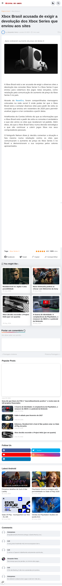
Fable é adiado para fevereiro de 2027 (28, 415)
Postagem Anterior (10, 354)
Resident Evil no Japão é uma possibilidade (15, 288)
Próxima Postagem (52, 354)
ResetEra (20, 100)
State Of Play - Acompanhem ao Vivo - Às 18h (16, 516)
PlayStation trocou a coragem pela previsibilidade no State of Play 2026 (45, 490)
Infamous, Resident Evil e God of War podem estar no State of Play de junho (36, 425)
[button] (3, 3)
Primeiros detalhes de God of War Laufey (14, 490)
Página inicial (5, 11)
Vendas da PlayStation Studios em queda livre (45, 516)
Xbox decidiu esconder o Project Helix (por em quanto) (16, 316)
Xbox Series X (16, 11)
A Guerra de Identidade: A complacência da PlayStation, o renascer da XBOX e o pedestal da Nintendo (45, 318)
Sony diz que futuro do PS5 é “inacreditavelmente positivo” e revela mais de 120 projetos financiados (30, 402)
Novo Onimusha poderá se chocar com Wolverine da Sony (45, 288)
